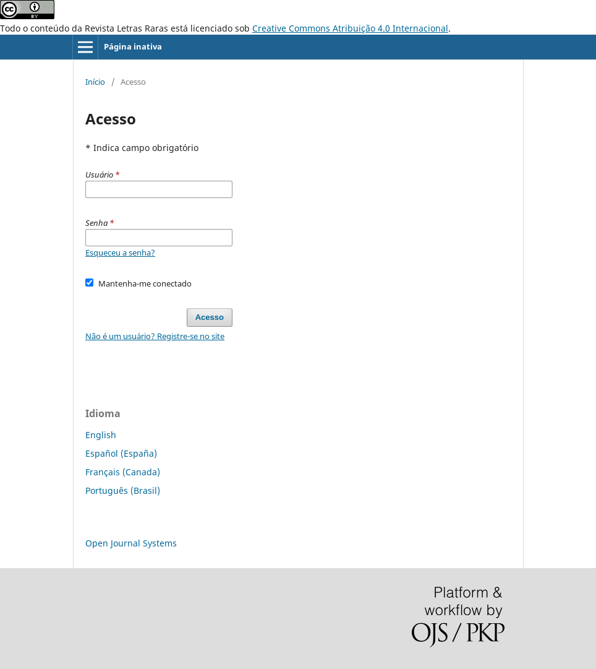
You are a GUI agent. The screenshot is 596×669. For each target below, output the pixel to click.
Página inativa (133, 46)
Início (95, 81)
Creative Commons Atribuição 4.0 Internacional (350, 28)
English (100, 435)
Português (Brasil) (122, 490)
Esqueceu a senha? (120, 252)
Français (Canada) (122, 472)
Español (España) (121, 453)
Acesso (209, 317)
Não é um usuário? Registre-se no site (154, 336)
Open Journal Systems (131, 543)
